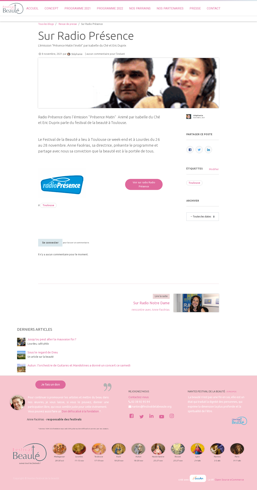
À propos (231, 392)
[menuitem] (32, 8)
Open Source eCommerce (229, 479)
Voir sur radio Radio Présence (144, 184)
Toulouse (48, 205)
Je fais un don (50, 384)
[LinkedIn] (208, 149)
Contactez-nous (138, 397)
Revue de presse (68, 24)
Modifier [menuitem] (214, 169)
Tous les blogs (46, 24)
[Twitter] (199, 149)
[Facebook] (190, 149)
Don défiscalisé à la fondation (80, 411)
